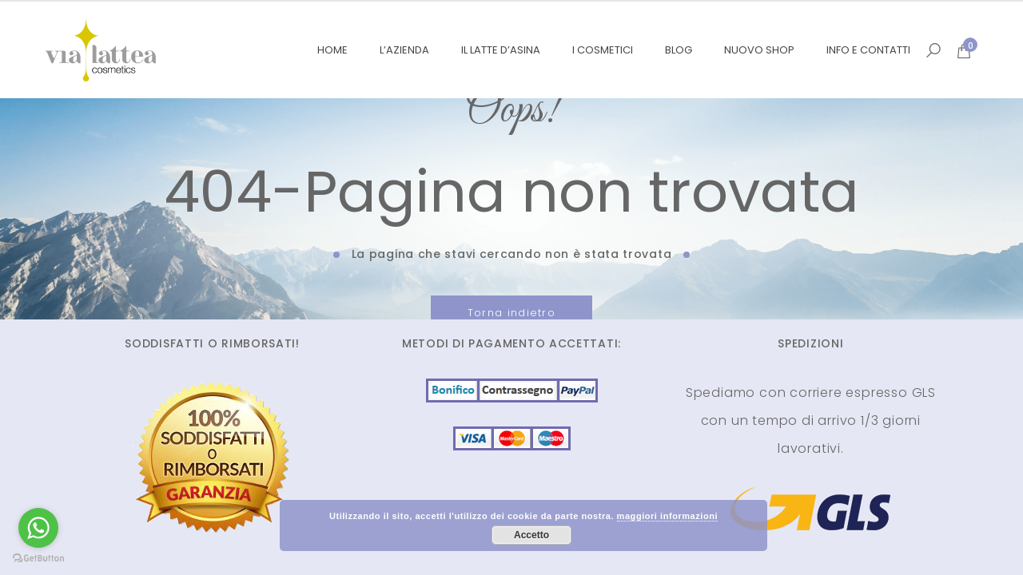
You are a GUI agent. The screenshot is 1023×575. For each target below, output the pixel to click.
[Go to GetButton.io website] (38, 558)
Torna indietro (511, 312)
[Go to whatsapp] (38, 528)
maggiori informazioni (667, 516)
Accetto (531, 535)
